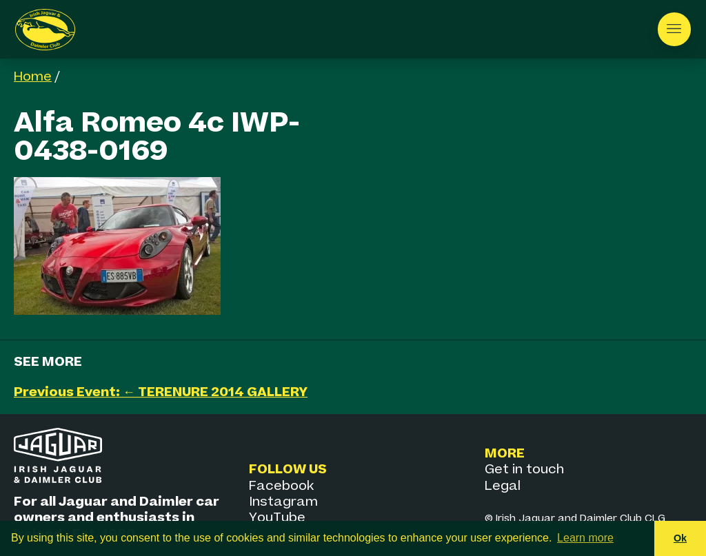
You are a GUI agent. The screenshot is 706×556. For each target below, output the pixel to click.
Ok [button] (680, 538)
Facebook (281, 486)
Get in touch (524, 469)
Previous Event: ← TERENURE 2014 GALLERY (160, 392)
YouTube (277, 517)
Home (33, 77)
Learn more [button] (585, 538)
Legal (503, 486)
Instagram (283, 502)
